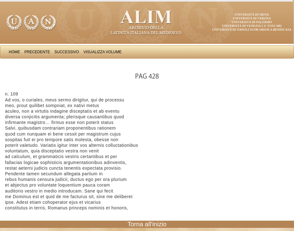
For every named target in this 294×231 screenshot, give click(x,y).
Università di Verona (252, 18)
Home (14, 52)
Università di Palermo (251, 22)
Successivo (66, 52)
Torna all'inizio (147, 224)
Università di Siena (252, 14)
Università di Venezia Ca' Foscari (252, 26)
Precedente (37, 52)
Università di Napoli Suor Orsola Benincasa (251, 29)
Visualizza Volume (103, 52)
